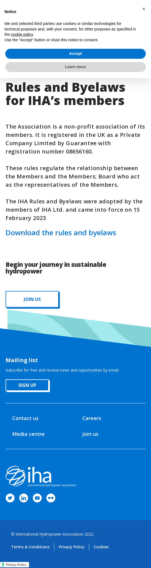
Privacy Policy (72, 546)
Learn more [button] (75, 67)
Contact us (25, 418)
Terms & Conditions (30, 546)
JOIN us (32, 299)
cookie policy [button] (22, 34)
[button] (143, 8)
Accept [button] (75, 53)
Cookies (101, 546)
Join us (90, 434)
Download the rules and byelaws (61, 232)
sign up (27, 385)
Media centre (28, 434)
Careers (91, 418)
